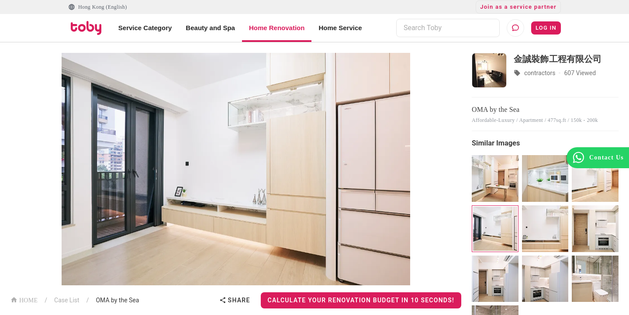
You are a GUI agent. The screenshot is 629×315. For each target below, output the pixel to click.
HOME (24, 299)
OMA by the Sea (117, 300)
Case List (66, 300)
